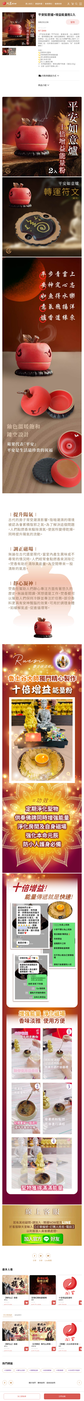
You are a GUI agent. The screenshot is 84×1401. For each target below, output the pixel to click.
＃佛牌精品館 (33, 1370)
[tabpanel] (19, 29)
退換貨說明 (50, 1382)
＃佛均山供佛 (20, 1370)
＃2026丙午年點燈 (74, 1370)
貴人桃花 (28, 3)
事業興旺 (48, 3)
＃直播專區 (7, 1370)
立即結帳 (62, 1396)
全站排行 (18, 1315)
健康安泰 (58, 3)
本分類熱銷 (7, 1315)
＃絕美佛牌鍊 (47, 1370)
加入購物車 (22, 1396)
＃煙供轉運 (59, 1370)
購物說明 (41, 1382)
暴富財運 (38, 3)
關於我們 (32, 1382)
